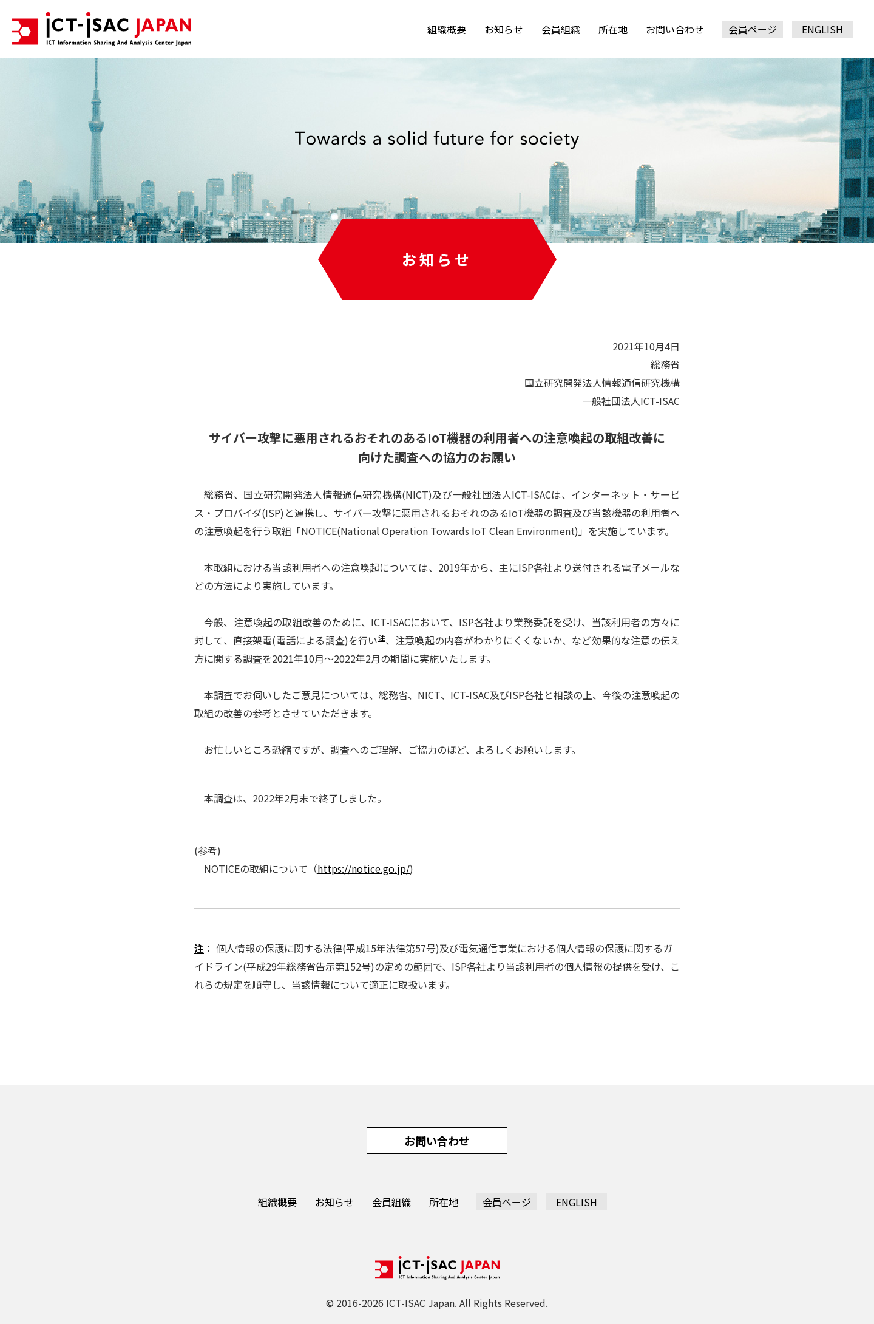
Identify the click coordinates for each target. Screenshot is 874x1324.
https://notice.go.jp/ (363, 868)
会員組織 (560, 29)
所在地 (613, 29)
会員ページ (752, 29)
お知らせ (503, 29)
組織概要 (446, 29)
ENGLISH (822, 29)
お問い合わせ (675, 29)
